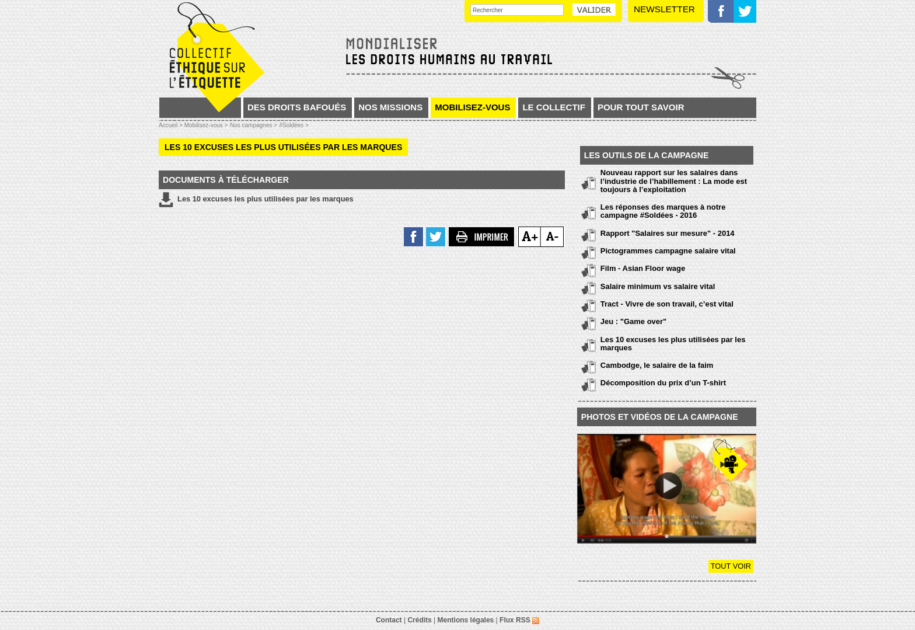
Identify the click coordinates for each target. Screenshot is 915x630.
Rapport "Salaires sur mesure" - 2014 (667, 233)
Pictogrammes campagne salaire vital (668, 250)
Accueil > (171, 125)
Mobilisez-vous (472, 107)
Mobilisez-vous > (206, 125)
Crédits (419, 620)
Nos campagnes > (253, 125)
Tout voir (731, 566)
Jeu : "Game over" (633, 321)
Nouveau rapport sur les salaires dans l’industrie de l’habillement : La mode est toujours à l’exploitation (673, 181)
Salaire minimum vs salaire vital (657, 286)
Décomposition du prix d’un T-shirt (663, 382)
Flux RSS (519, 620)
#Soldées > (293, 125)
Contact (389, 620)
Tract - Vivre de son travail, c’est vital (667, 304)
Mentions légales (466, 620)
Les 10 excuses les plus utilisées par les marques (256, 199)
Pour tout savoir (641, 107)
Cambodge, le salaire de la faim (657, 365)
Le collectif (553, 107)
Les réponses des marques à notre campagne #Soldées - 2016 (663, 211)
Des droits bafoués (296, 107)
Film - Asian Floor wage (642, 268)
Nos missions (390, 107)
